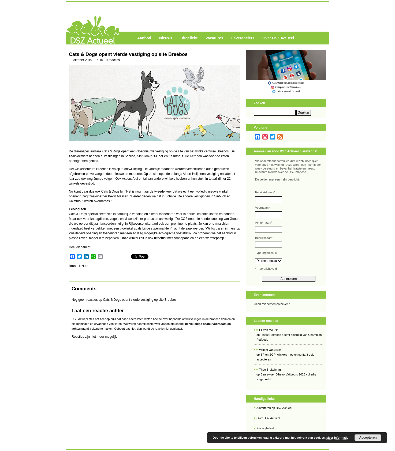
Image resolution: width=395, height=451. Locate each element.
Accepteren (368, 437)
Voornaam (262, 207)
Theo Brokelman (270, 369)
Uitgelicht (189, 38)
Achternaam (263, 222)
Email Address (265, 192)
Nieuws (165, 38)
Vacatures (214, 38)
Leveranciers (242, 38)
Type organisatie (266, 252)
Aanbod (144, 38)
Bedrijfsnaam (264, 237)
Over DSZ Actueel (278, 38)
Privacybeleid (265, 428)
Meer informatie (337, 437)
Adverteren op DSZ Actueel (274, 407)
